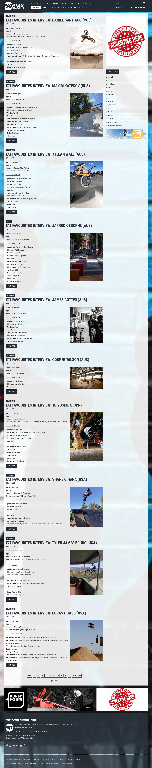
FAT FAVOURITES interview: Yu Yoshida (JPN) (44, 405)
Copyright (26, 760)
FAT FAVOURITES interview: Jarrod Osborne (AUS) (49, 225)
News (85, 3)
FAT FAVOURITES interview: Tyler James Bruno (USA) (51, 542)
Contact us (64, 760)
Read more (11, 72)
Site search (75, 760)
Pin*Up (109, 108)
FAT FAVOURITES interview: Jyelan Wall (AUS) (45, 154)
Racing (47, 3)
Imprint (9, 760)
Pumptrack (55, 3)
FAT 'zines (110, 115)
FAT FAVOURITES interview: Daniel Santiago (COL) (49, 20)
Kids (72, 3)
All (32, 3)
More (91, 3)
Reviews (110, 119)
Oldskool (110, 112)
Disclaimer (36, 760)
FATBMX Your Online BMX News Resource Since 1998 (16, 5)
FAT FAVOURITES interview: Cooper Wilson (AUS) (47, 359)
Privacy (17, 760)
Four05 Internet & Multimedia (50, 763)
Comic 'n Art (111, 105)
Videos (78, 3)
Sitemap (45, 760)
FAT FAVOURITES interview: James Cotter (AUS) (46, 299)
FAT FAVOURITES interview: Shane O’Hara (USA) (46, 479)
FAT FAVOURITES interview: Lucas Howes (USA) (46, 613)
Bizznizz (110, 101)
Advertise (54, 760)
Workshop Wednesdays (114, 126)
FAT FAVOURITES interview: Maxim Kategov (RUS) (48, 85)
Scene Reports (112, 122)
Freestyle (39, 3)
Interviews (65, 3)
